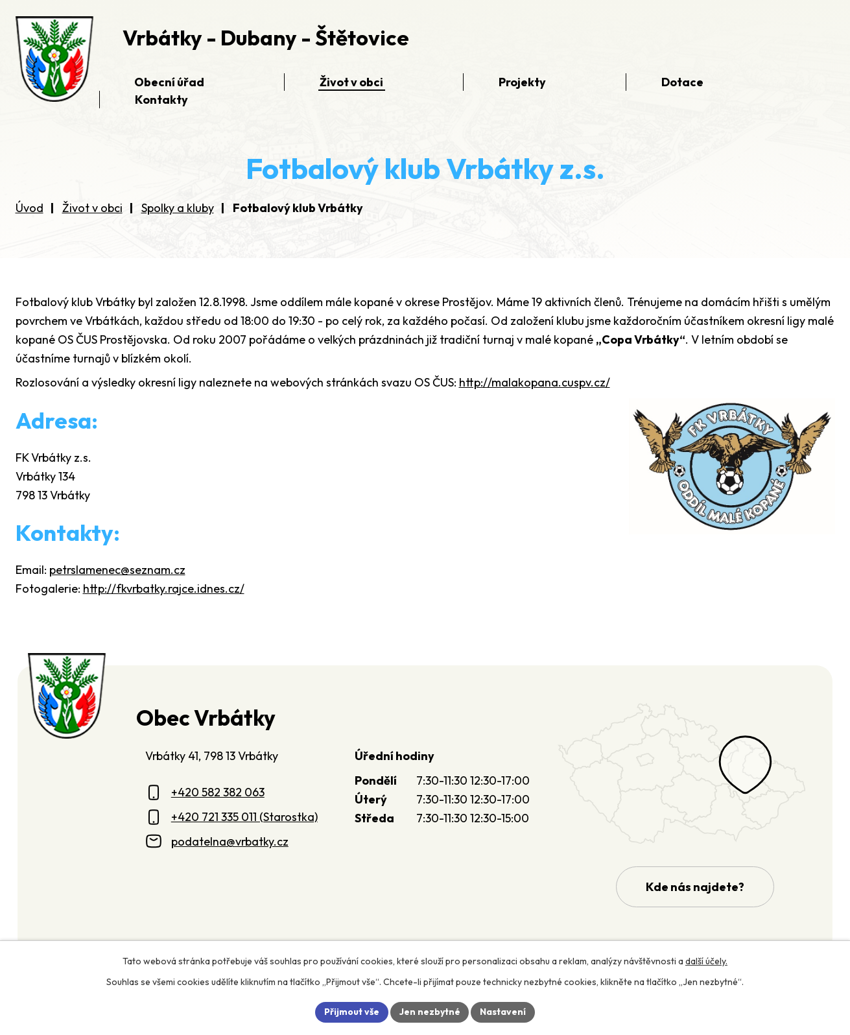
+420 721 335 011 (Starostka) (244, 816)
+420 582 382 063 (218, 792)
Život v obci (92, 207)
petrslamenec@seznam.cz (117, 569)
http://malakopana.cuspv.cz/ (534, 382)
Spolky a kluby (177, 207)
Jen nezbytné (429, 1011)
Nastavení (503, 1011)
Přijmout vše (351, 1011)
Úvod (29, 207)
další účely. (706, 961)
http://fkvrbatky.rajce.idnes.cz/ (163, 588)
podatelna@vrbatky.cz (230, 841)
